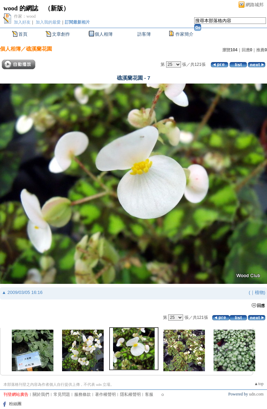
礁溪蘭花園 (39, 49)
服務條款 (82, 394)
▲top (259, 383)
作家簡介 (184, 34)
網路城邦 (255, 4)
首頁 (22, 34)
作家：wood (25, 16)
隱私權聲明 (130, 394)
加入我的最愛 (48, 22)
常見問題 (61, 394)
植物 (259, 292)
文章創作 (61, 34)
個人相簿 (104, 34)
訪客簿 (144, 34)
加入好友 (22, 22)
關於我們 (41, 394)
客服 (149, 394)
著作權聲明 (105, 394)
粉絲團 (15, 403)
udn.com (256, 394)
